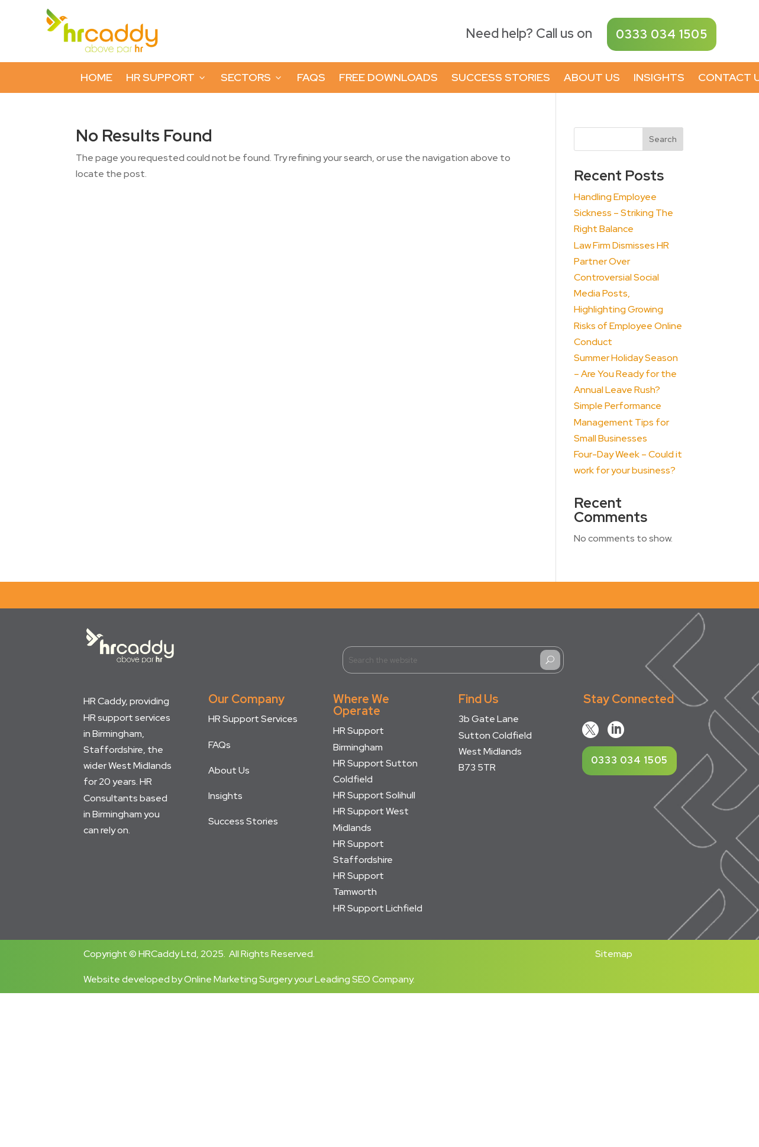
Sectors (252, 77)
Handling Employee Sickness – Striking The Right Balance (623, 213)
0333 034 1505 (662, 34)
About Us (592, 77)
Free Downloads (388, 77)
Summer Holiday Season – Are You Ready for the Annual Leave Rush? (626, 374)
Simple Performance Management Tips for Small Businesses (621, 421)
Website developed (126, 979)
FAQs (311, 77)
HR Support (166, 77)
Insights (659, 77)
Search (663, 139)
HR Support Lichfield (377, 908)
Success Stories (500, 77)
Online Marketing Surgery (238, 979)
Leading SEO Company (364, 979)
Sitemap (613, 954)
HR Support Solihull (374, 795)
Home (96, 77)
